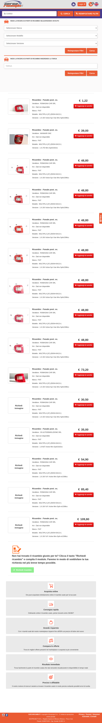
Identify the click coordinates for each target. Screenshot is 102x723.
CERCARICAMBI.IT (34, 714)
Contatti (93, 716)
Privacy (81, 714)
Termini (88, 714)
